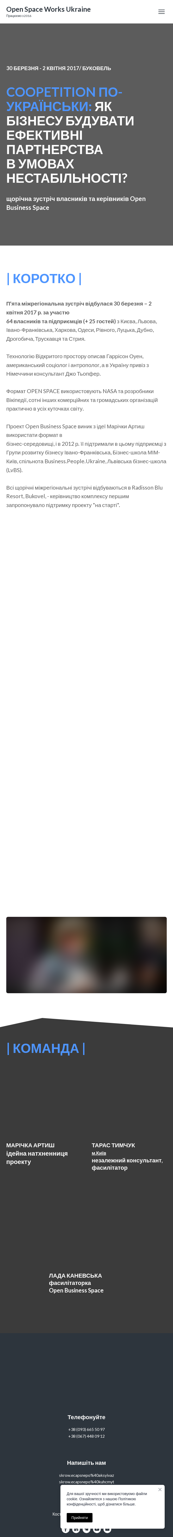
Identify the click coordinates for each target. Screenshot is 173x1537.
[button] (66, 1529)
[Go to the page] (48, 9)
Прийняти (79, 1518)
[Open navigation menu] (161, 12)
